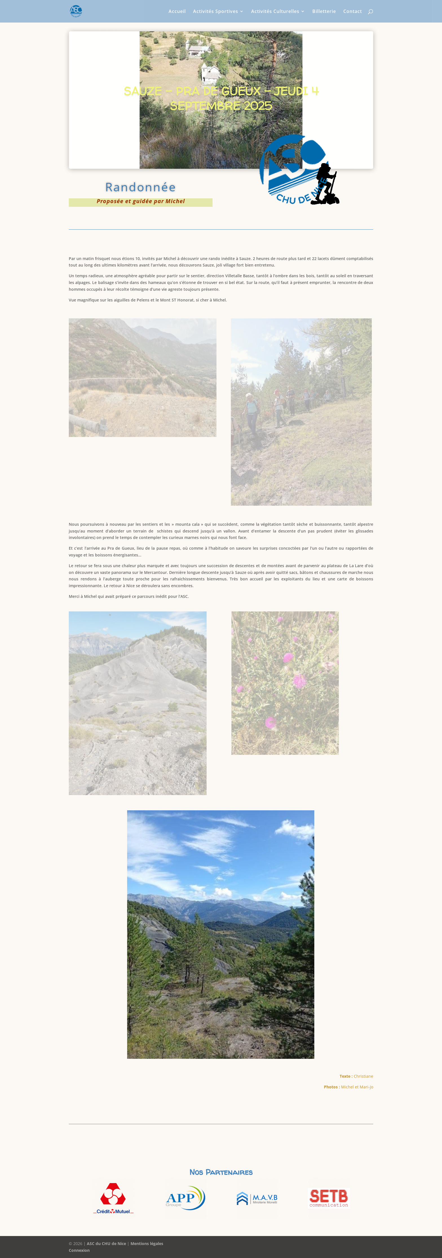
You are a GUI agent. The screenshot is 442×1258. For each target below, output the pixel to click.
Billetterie (324, 11)
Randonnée (140, 187)
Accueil (177, 11)
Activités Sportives (215, 11)
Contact (352, 11)
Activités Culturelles (275, 11)
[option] (113, 1198)
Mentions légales (147, 1243)
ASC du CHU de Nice (106, 1243)
